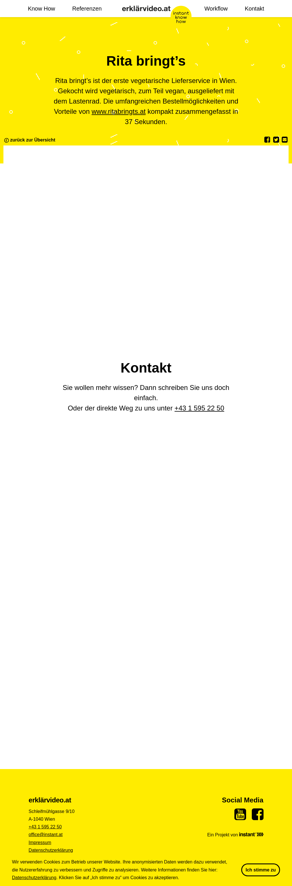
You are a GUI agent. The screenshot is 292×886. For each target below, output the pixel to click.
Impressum (40, 842)
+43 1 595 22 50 (199, 408)
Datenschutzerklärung (51, 850)
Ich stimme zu (261, 869)
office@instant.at (45, 834)
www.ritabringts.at (118, 111)
